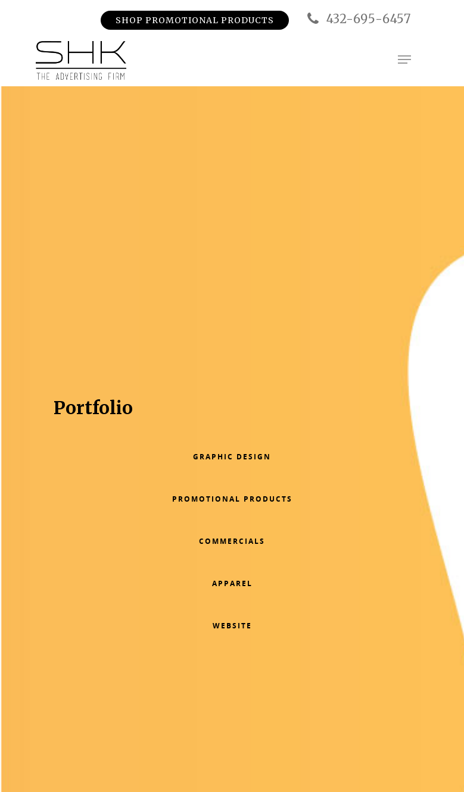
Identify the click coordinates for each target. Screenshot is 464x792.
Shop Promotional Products (195, 20)
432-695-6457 (357, 19)
